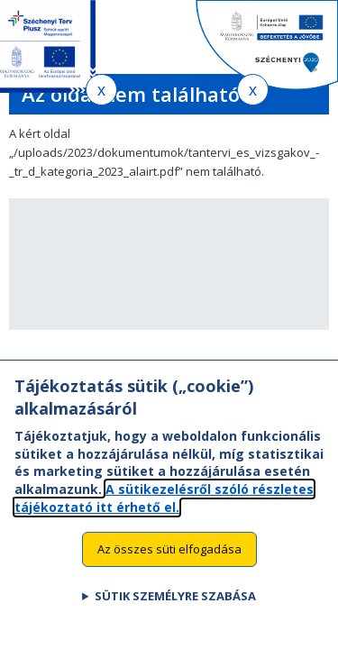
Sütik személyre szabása (175, 605)
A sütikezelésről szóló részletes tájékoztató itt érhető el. (164, 507)
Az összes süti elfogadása (169, 558)
